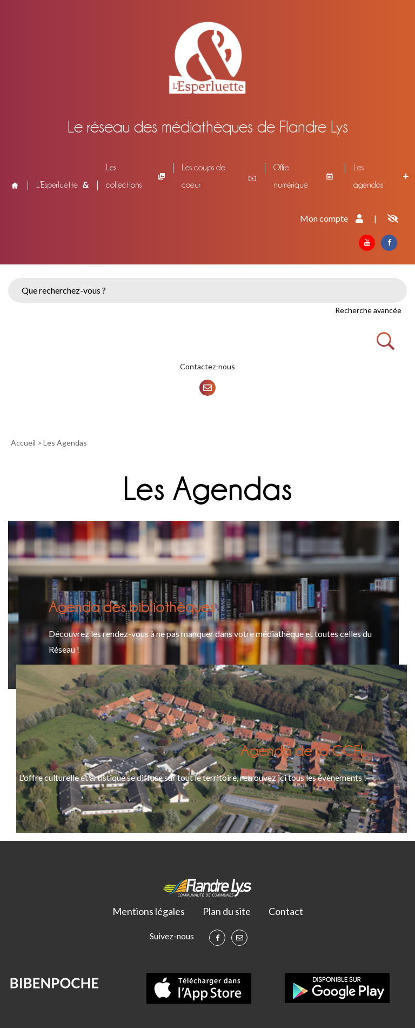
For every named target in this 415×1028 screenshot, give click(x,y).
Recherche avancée (368, 310)
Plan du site (227, 911)
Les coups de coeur (203, 176)
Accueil (14, 185)
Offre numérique (290, 176)
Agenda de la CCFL (303, 750)
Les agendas (368, 176)
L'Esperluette (57, 184)
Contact (286, 911)
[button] (108, 271)
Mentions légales (148, 911)
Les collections (124, 176)
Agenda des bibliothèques (132, 606)
